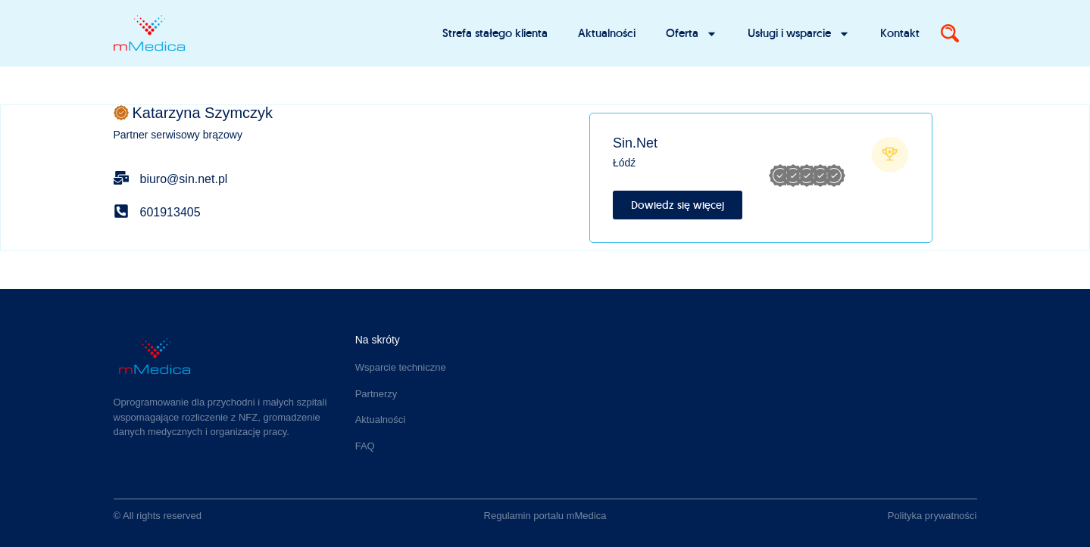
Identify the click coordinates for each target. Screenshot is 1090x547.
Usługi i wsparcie (799, 33)
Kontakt (900, 33)
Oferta (691, 33)
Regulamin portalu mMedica (545, 515)
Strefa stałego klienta (495, 33)
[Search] (950, 33)
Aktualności (607, 33)
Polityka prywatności (932, 515)
